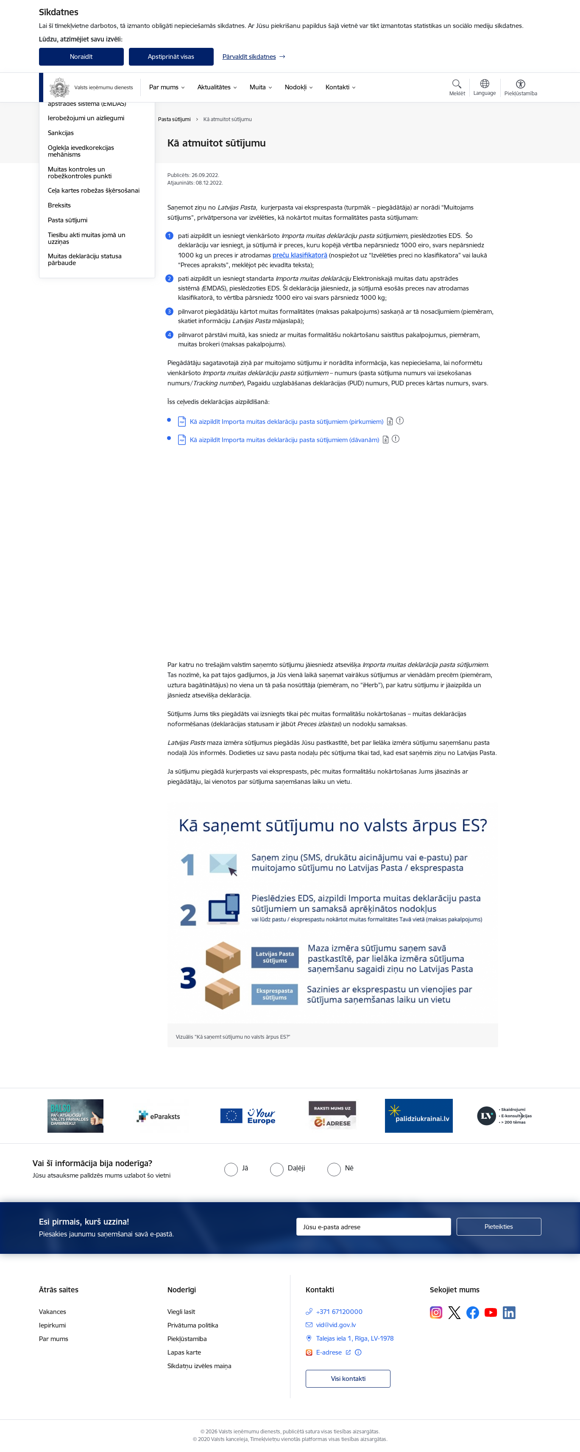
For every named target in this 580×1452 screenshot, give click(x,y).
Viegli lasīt (181, 1312)
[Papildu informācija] (358, 1352)
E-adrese (329, 1352)
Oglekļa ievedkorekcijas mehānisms (81, 242)
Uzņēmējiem (65, 158)
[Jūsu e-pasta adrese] (373, 1227)
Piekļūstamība (187, 1339)
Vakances (52, 1312)
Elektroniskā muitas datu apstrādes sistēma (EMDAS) (87, 191)
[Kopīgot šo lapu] (520, 160)
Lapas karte (184, 1352)
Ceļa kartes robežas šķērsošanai (93, 282)
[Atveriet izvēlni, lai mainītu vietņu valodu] (484, 88)
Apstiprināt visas (171, 57)
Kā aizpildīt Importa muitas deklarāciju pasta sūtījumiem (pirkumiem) (286, 422)
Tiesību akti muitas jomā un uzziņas (86, 329)
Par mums (53, 1339)
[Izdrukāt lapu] (520, 139)
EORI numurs (67, 173)
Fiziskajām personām (78, 144)
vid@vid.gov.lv (336, 1325)
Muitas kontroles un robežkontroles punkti (80, 263)
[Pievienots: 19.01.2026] (400, 420)
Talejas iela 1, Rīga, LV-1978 (355, 1338)
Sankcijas (61, 224)
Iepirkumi (52, 1325)
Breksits (59, 296)
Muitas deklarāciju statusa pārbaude (85, 350)
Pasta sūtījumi (67, 311)
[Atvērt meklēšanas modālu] (457, 89)
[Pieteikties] (499, 1227)
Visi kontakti (348, 1379)
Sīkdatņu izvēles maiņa (199, 1366)
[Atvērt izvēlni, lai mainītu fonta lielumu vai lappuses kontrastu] (520, 89)
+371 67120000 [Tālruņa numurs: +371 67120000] (339, 1312)
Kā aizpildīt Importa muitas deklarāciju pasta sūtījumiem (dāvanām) (284, 440)
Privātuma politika (192, 1325)
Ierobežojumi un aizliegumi (86, 209)
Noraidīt (81, 57)
